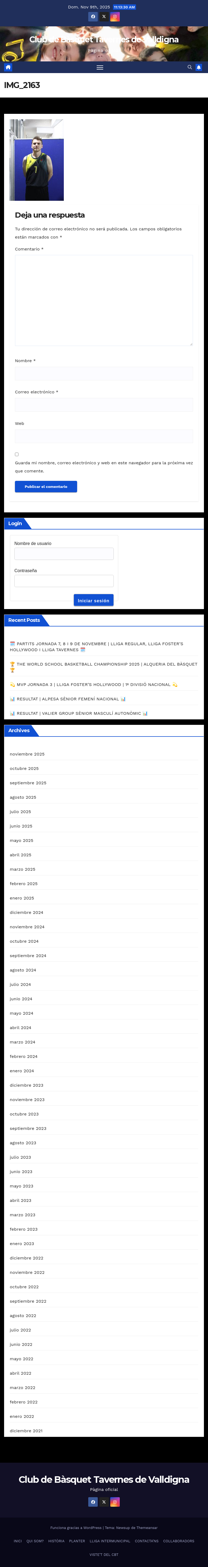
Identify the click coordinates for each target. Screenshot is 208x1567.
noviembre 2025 (27, 754)
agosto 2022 (23, 1315)
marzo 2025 (22, 869)
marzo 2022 (22, 1387)
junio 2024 (21, 998)
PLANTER (77, 1541)
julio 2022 (20, 1330)
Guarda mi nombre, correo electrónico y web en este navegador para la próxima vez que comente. (104, 467)
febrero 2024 (23, 1056)
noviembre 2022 (27, 1272)
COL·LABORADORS (178, 1541)
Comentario (29, 249)
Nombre (25, 360)
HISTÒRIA (56, 1541)
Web (19, 423)
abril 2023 (20, 1200)
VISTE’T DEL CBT (104, 1555)
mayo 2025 (21, 840)
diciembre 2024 (26, 912)
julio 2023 (20, 1157)
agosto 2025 (23, 797)
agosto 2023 (23, 1142)
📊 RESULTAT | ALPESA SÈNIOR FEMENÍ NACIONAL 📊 (68, 698)
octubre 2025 (24, 768)
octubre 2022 (24, 1286)
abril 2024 (20, 1027)
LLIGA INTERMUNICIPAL (110, 1541)
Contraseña (25, 570)
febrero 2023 (24, 1229)
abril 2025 (20, 854)
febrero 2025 (23, 883)
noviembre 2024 (27, 926)
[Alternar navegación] (100, 67)
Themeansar (147, 1528)
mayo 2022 (21, 1358)
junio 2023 (21, 1171)
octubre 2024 (24, 941)
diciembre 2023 (26, 1085)
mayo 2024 (21, 1013)
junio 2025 (21, 826)
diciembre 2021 (26, 1430)
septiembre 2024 (28, 955)
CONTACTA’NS (147, 1541)
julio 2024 (20, 984)
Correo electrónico (36, 391)
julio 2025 (20, 811)
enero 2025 (22, 898)
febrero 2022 (24, 1402)
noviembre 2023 (27, 1099)
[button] (190, 67)
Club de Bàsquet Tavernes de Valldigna (103, 40)
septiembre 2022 (28, 1301)
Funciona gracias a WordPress (76, 1528)
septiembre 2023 (28, 1128)
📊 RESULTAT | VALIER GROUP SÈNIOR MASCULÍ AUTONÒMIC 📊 (79, 713)
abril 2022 (20, 1373)
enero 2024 (22, 1070)
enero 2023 (22, 1243)
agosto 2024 (23, 970)
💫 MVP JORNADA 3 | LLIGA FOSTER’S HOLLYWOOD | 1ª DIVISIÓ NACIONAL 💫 (94, 684)
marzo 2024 (22, 1042)
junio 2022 (21, 1344)
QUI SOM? (34, 1541)
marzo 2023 (22, 1214)
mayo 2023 (21, 1186)
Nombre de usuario (32, 543)
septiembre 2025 (28, 782)
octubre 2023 (24, 1114)
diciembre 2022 (26, 1258)
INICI (18, 1541)
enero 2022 (22, 1416)
